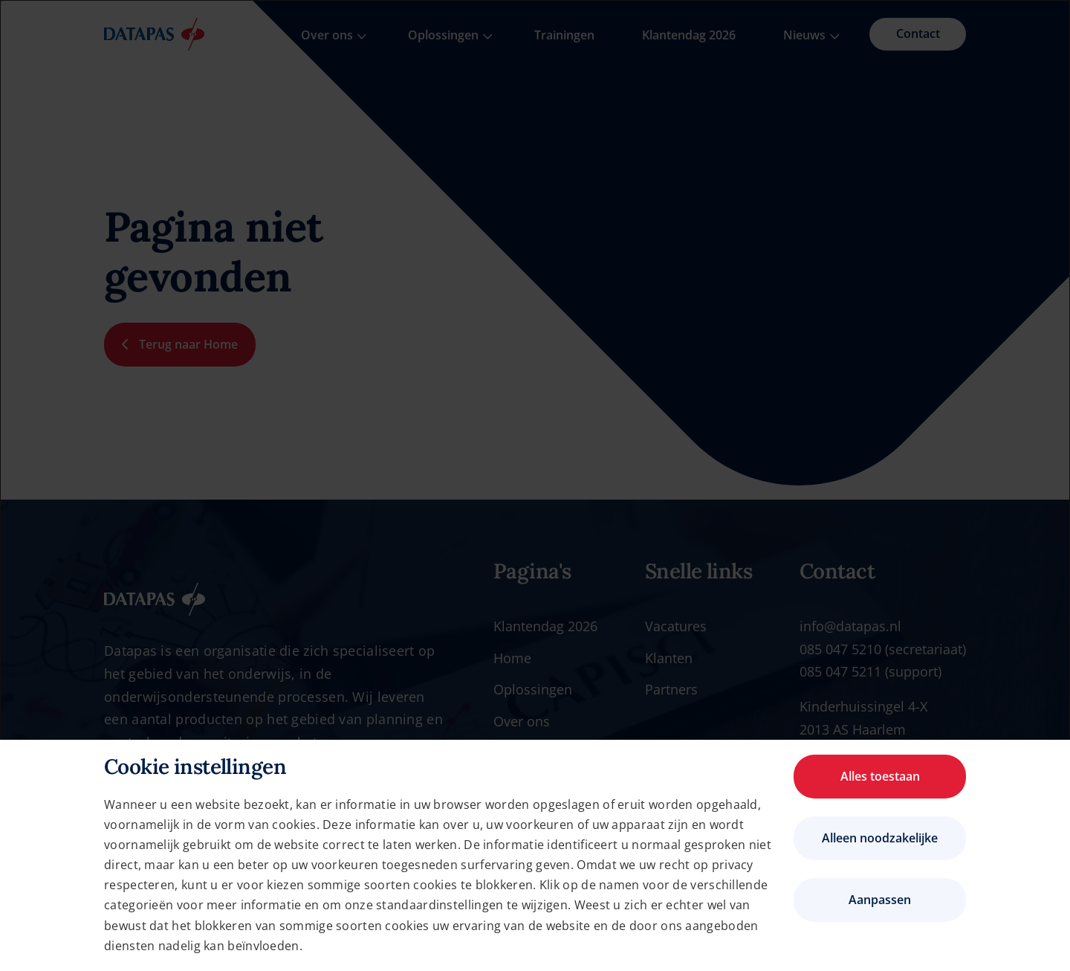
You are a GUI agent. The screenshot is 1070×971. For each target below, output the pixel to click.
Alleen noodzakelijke (880, 838)
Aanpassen (880, 899)
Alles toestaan (880, 776)
